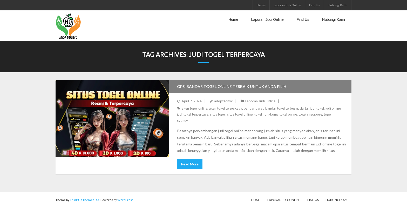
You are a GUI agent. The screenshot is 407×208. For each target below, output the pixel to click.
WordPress (125, 200)
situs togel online (240, 114)
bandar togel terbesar (281, 108)
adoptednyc (223, 101)
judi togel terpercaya (192, 114)
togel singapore (310, 114)
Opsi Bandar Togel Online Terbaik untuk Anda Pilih (231, 86)
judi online (333, 108)
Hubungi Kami (337, 5)
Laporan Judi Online (287, 5)
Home (261, 5)
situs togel (218, 114)
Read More (190, 164)
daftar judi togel (312, 108)
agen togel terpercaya (225, 108)
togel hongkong (266, 114)
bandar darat (254, 108)
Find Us (314, 5)
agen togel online (194, 108)
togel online (288, 114)
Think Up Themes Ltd (84, 200)
